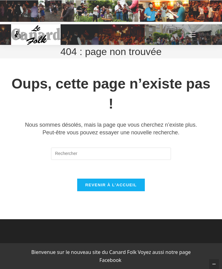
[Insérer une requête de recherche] (111, 154)
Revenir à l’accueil (111, 185)
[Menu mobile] (200, 34)
